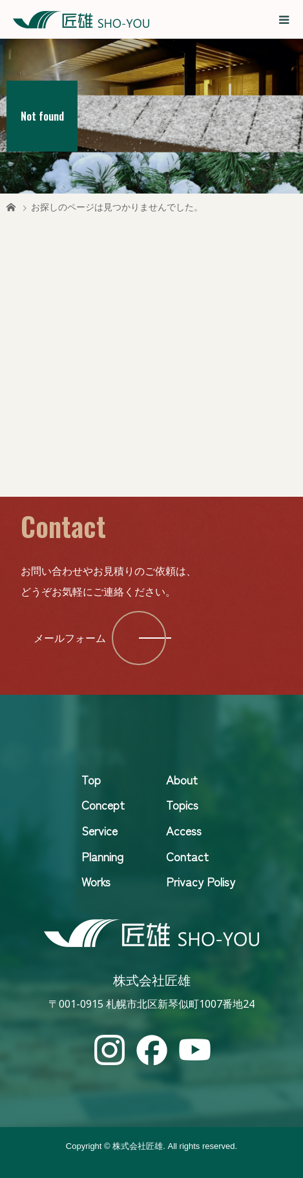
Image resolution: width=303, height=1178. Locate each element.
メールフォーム (70, 638)
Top (91, 779)
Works (95, 881)
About (182, 779)
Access (184, 830)
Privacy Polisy (200, 881)
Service (99, 830)
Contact (187, 856)
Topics (182, 804)
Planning (102, 856)
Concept (103, 804)
